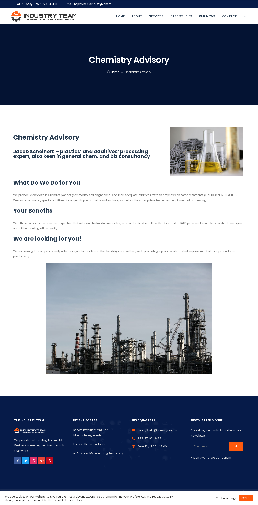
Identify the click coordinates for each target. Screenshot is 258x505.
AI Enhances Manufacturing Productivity (98, 453)
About (137, 16)
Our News (207, 16)
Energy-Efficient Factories (89, 444)
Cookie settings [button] (226, 498)
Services (156, 16)
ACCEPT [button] (246, 498)
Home (120, 16)
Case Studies (181, 16)
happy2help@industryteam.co (93, 4)
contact (229, 16)
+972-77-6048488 (45, 4)
